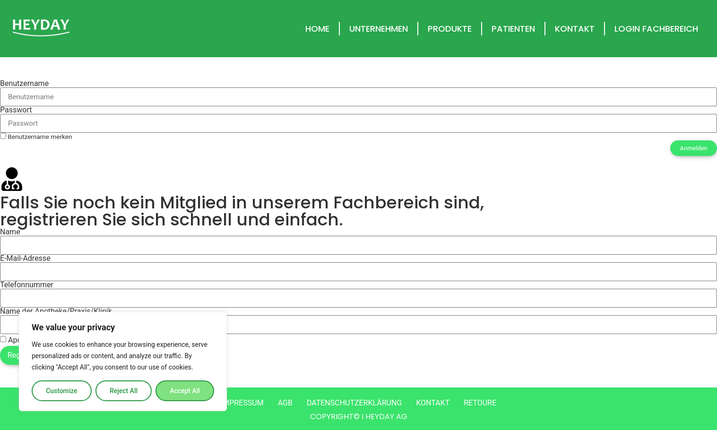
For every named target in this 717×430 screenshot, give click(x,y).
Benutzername (24, 83)
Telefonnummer (26, 285)
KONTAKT (575, 28)
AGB (285, 402)
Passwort (16, 110)
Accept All (185, 391)
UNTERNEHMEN (378, 28)
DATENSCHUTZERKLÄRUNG (354, 402)
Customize (62, 391)
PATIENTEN (513, 28)
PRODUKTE (450, 28)
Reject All (124, 391)
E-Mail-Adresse (25, 258)
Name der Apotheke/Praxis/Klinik (56, 311)
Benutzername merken (36, 136)
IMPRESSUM (242, 402)
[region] (123, 361)
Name (10, 232)
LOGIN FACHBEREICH (656, 28)
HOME (317, 28)
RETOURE (480, 402)
